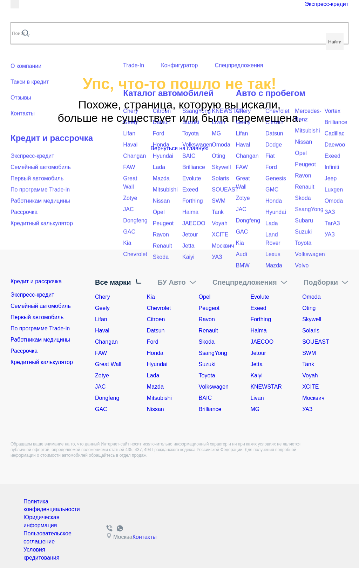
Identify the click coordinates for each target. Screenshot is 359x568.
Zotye (102, 375)
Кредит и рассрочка (45, 282)
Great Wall (108, 364)
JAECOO (261, 342)
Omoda (311, 297)
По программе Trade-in (40, 330)
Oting (309, 308)
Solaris (310, 330)
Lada (153, 375)
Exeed (258, 308)
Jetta (256, 364)
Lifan (101, 319)
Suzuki (207, 364)
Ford (152, 342)
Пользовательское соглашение (44, 533)
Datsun (156, 330)
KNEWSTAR (266, 387)
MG (254, 409)
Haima (258, 330)
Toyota (207, 375)
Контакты (141, 533)
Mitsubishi (159, 398)
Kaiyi (256, 375)
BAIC (205, 398)
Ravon (207, 319)
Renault (208, 330)
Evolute (259, 297)
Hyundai (157, 364)
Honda (155, 353)
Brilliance (210, 409)
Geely (102, 308)
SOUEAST (315, 342)
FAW (101, 353)
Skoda (207, 342)
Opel (205, 297)
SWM (309, 353)
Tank (308, 364)
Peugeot (209, 308)
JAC (100, 387)
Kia (151, 297)
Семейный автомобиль (41, 308)
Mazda (155, 387)
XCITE (310, 387)
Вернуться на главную (179, 148)
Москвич (313, 398)
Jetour (258, 353)
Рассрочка (24, 353)
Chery (102, 297)
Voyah (310, 375)
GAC (101, 409)
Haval (102, 330)
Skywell (311, 319)
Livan (257, 398)
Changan (106, 342)
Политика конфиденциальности (48, 504)
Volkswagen (214, 387)
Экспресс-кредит (289, 11)
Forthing (260, 319)
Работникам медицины (40, 342)
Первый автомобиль (37, 319)
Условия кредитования (39, 547)
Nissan (155, 409)
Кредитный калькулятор (42, 364)
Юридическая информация (39, 519)
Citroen (156, 319)
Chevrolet (159, 308)
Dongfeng (107, 398)
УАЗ (307, 409)
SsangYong (213, 353)
